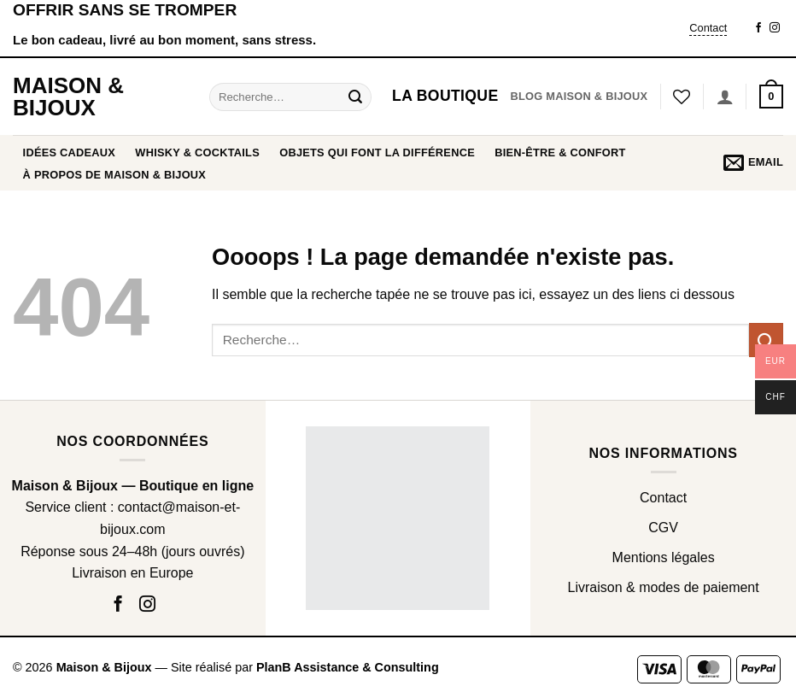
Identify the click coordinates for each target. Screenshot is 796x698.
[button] (771, 96)
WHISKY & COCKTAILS (197, 152)
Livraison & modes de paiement (663, 587)
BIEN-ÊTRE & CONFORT (560, 152)
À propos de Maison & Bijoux (115, 174)
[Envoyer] (355, 96)
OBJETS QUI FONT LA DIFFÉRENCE (377, 152)
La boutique (445, 95)
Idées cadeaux (69, 152)
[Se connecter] (725, 96)
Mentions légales (663, 557)
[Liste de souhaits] (681, 96)
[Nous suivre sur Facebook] (758, 28)
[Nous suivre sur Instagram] (775, 28)
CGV (663, 527)
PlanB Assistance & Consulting (347, 667)
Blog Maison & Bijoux (578, 96)
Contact (708, 27)
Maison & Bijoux (68, 96)
